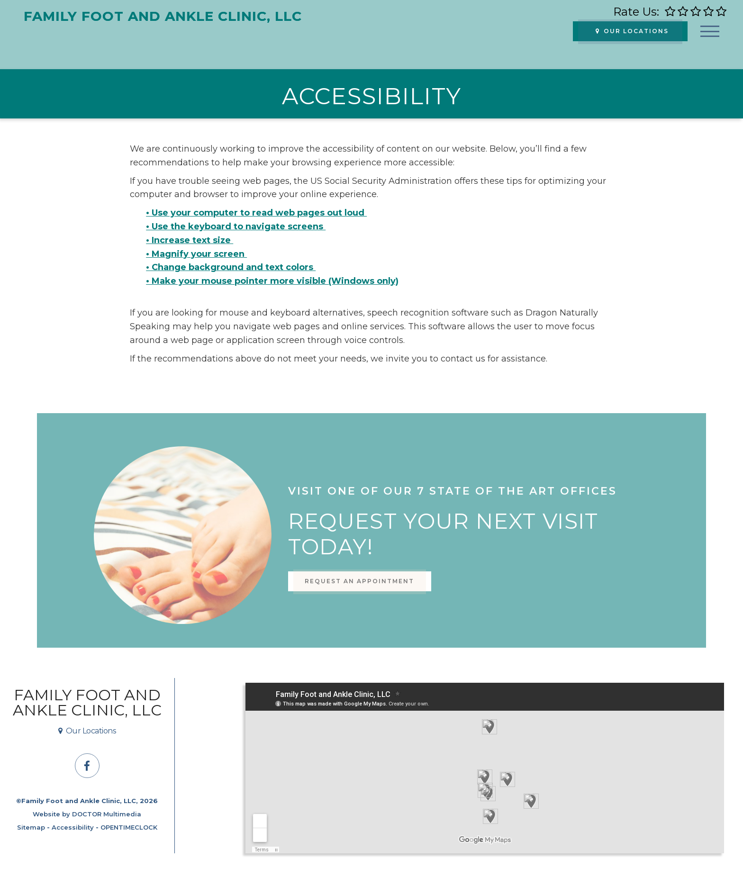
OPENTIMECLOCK (128, 827)
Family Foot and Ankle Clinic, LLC (87, 702)
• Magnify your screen (196, 254)
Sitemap (31, 827)
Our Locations (632, 31)
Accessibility (73, 827)
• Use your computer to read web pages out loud (256, 213)
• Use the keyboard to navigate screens (236, 226)
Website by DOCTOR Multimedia (87, 814)
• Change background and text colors (231, 267)
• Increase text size (189, 240)
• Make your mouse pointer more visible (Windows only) (272, 281)
